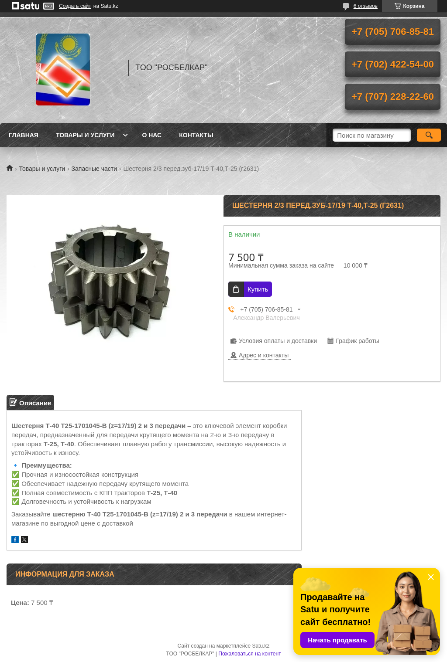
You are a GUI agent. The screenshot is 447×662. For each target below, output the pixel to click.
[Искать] (429, 135)
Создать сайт (75, 6)
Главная (23, 135)
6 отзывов (366, 6)
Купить (258, 289)
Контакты (196, 135)
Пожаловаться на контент (249, 654)
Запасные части (94, 168)
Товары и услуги (85, 135)
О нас (152, 135)
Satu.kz (260, 646)
